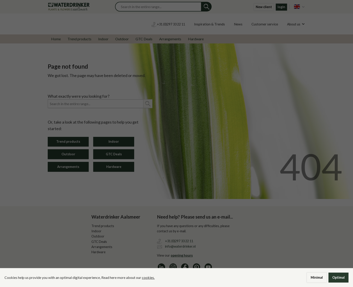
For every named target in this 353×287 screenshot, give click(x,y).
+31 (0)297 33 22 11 (179, 241)
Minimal (317, 277)
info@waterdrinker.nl (180, 246)
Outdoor (122, 39)
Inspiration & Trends (209, 24)
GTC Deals (144, 39)
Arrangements (170, 39)
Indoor (103, 39)
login (281, 7)
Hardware (196, 39)
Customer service (264, 24)
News (238, 24)
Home (56, 39)
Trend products (79, 39)
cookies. (148, 277)
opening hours (182, 255)
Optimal (338, 277)
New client (264, 7)
